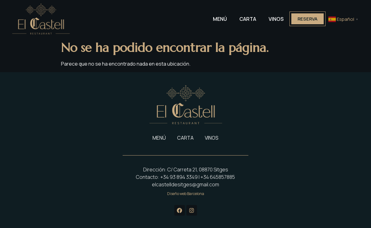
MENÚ (217, 19)
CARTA (244, 19)
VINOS (272, 19)
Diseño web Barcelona (185, 193)
